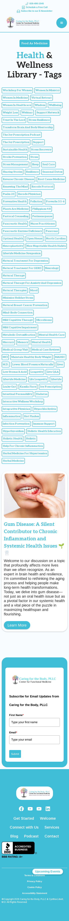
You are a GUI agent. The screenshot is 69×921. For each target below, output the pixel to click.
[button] (61, 22)
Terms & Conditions (34, 875)
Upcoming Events (47, 871)
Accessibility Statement (34, 893)
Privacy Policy (34, 881)
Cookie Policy (34, 887)
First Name (16, 715)
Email (13, 732)
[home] (21, 22)
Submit (15, 753)
